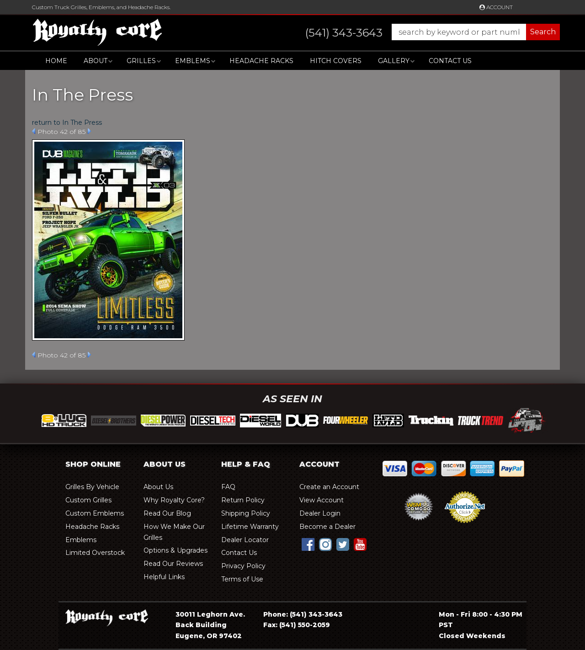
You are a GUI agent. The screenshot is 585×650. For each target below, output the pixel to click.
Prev (33, 131)
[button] (423, 32)
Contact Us (450, 61)
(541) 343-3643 (316, 614)
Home (56, 61)
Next (89, 131)
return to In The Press (67, 122)
